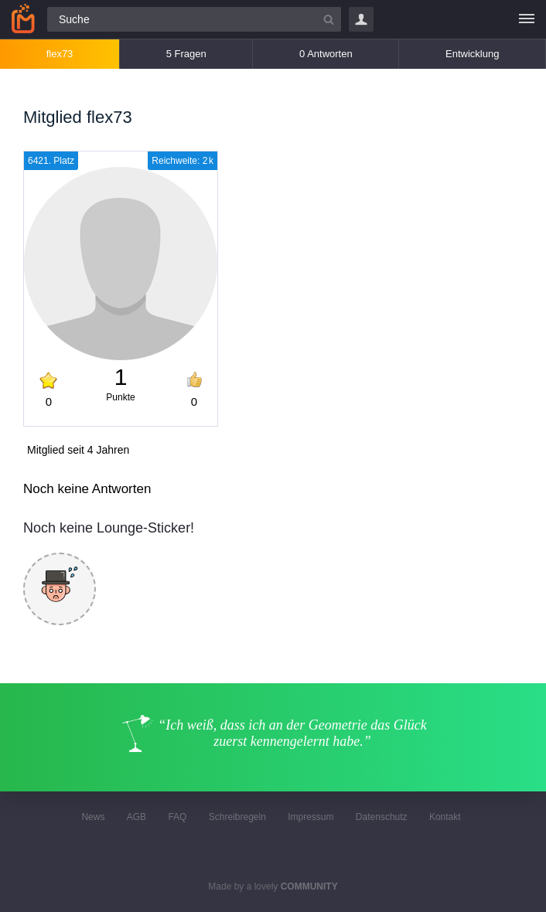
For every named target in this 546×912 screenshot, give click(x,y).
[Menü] (526, 19)
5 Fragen (186, 54)
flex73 (59, 54)
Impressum (310, 817)
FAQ (177, 817)
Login (361, 19)
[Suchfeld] (194, 19)
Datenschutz (382, 817)
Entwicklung (472, 54)
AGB (136, 817)
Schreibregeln (237, 817)
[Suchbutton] (328, 19)
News (92, 817)
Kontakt (445, 817)
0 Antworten (326, 54)
